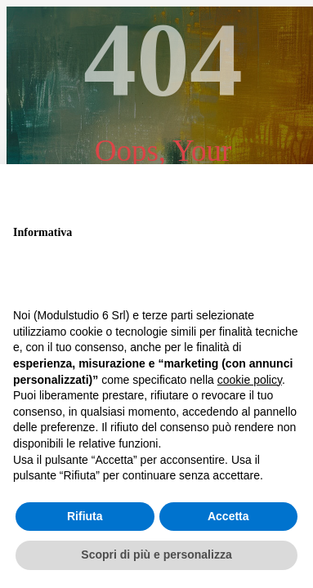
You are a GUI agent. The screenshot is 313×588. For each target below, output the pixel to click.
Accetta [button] (228, 516)
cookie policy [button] (249, 379)
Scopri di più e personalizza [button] (156, 554)
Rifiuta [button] (85, 516)
